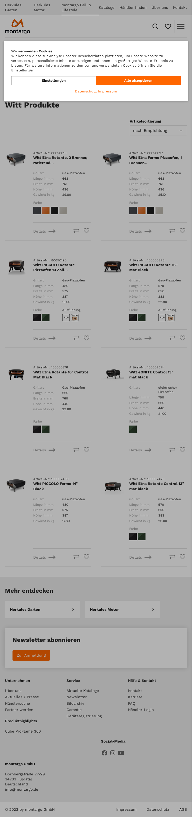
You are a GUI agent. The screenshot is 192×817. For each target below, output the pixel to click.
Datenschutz (86, 91)
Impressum (107, 91)
